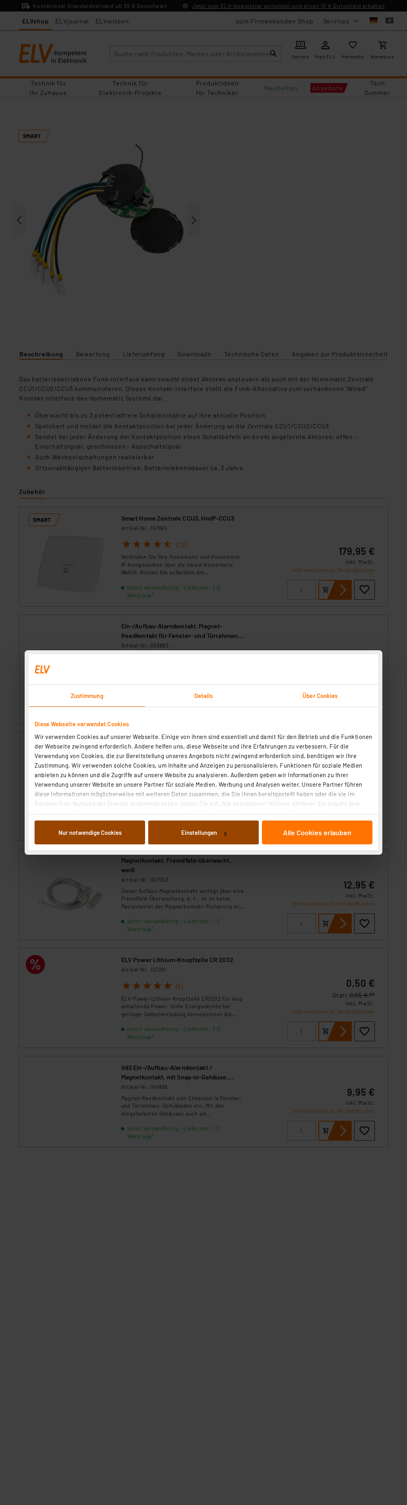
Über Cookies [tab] (319, 695)
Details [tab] (203, 695)
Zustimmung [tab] (87, 695)
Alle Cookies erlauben (317, 832)
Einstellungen (204, 832)
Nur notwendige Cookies (90, 832)
